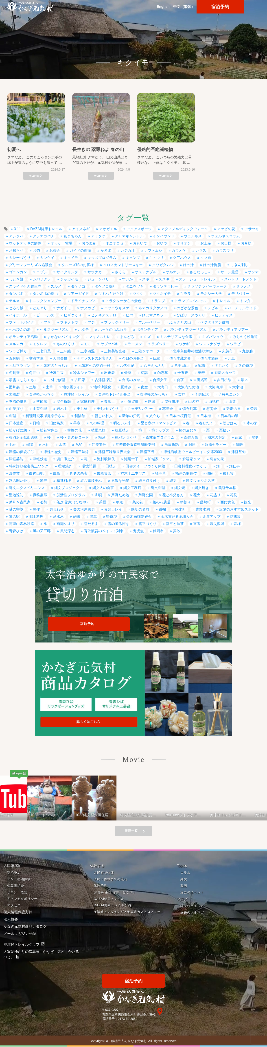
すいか (127, 279)
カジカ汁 (127, 250)
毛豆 (12, 445)
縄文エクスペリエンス (27, 488)
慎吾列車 (189, 409)
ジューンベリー (100, 279)
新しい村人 (104, 416)
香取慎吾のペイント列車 (103, 531)
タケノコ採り (105, 286)
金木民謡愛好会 (138, 516)
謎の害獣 (16, 509)
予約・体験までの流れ (110, 879)
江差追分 (99, 445)
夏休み (125, 387)
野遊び (111, 516)
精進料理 (64, 480)
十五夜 (182, 373)
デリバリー (240, 294)
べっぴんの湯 (20, 329)
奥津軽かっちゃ (41, 394)
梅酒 (101, 437)
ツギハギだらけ (110, 294)
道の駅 (14, 516)
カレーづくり (20, 258)
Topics (182, 866)
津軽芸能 (16, 459)
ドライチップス (83, 301)
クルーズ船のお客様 (77, 265)
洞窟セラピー (215, 445)
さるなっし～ (200, 272)
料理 (12, 416)
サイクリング (67, 272)
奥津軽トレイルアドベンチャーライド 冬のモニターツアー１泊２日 (237, 815)
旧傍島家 (56, 423)
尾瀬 (151, 401)
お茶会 (54, 250)
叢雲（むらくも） (23, 380)
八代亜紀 (127, 365)
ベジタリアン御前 (214, 322)
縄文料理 (158, 488)
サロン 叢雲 (17, 892)
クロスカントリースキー (123, 265)
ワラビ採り (18, 351)
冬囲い (34, 373)
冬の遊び (246, 365)
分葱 (127, 373)
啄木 (244, 380)
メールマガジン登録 (20, 934)
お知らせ (16, 250)
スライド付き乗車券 (25, 286)
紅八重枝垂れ (91, 480)
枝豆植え (122, 430)
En (163, 7)
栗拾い (224, 430)
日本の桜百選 (180, 416)
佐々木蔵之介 (180, 358)
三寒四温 (87, 351)
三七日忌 (43, 351)
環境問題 (89, 466)
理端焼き (65, 466)
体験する (97, 866)
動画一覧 (131, 831)
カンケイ (47, 258)
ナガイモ (64, 308)
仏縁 (156, 358)
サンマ (253, 272)
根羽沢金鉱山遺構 (23, 437)
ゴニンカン (18, 272)
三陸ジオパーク (147, 351)
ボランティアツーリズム (187, 329)
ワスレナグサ (210, 344)
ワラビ (235, 344)
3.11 (17, 229)
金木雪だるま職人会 (177, 516)
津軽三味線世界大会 (114, 452)
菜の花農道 (162, 502)
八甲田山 (181, 365)
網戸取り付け (149, 480)
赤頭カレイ (113, 509)
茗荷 (43, 502)
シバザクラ (42, 279)
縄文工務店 (132, 488)
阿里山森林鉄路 (21, 524)
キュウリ (156, 258)
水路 (62, 445)
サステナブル (145, 272)
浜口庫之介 (65, 459)
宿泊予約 (14, 873)
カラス (200, 250)
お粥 (36, 250)
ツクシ (138, 294)
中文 (184, 7)
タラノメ (243, 286)
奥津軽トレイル (76, 394)
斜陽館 (79, 416)
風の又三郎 (42, 531)
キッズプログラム (102, 258)
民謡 (29, 445)
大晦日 (162, 387)
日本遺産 (16, 423)
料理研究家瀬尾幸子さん (45, 416)
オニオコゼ (114, 243)
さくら (120, 272)
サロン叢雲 (230, 272)
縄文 (173, 480)
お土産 (205, 243)
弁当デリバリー (140, 409)
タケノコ (78, 286)
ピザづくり (73, 315)
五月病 (14, 358)
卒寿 (201, 373)
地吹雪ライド (73, 387)
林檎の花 (74, 430)
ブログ (182, 899)
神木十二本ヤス (133, 473)
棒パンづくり (125, 437)
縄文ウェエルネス (193, 906)
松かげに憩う (20, 430)
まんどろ (127, 337)
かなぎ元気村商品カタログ (25, 927)
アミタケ (98, 236)
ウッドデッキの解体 (25, 243)
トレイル (223, 301)
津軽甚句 (238, 452)
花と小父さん (173, 495)
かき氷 (106, 250)
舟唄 (98, 495)
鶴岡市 (158, 531)
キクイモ (71, 258)
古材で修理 (56, 380)
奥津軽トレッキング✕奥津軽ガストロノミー (127, 912)
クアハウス (182, 258)
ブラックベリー (116, 322)
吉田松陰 (224, 380)
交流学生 (36, 358)
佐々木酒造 (209, 358)
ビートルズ (45, 315)
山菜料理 (40, 409)
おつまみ (89, 243)
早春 (76, 423)
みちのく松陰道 (245, 337)
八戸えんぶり (154, 365)
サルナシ (173, 272)
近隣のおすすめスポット (239, 509)
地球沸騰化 (102, 387)
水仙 (45, 445)
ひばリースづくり (191, 315)
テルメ (14, 301)
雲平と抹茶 (175, 524)
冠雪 (201, 365)
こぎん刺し (239, 265)
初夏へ (14, 149)
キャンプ (133, 258)
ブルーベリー (149, 322)
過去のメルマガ (192, 913)
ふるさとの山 (180, 322)
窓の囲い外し (20, 480)
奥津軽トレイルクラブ (21, 945)
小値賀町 (131, 401)
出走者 (109, 373)
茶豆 (102, 502)
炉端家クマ (191, 459)
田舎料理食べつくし (190, 466)
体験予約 (100, 886)
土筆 (49, 387)
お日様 (226, 243)
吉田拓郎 (200, 380)
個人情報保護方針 (18, 912)
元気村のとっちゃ (54, 365)
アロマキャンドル (129, 236)
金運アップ (212, 516)
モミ (87, 344)
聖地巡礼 (16, 495)
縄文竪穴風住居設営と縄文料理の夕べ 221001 (147, 815)
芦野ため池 (120, 495)
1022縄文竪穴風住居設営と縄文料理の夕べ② (102, 815)
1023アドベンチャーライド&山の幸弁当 (57, 815)
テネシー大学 (211, 294)
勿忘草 (162, 373)
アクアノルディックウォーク (184, 229)
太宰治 (237, 387)
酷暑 (76, 516)
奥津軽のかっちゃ (154, 394)
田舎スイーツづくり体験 (145, 466)
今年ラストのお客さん (95, 358)
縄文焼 (179, 488)
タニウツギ (135, 286)
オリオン (184, 243)
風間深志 (67, 531)
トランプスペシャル (190, 301)
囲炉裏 (14, 387)
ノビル (213, 308)
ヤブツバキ (109, 344)
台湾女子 (160, 380)
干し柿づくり (107, 409)
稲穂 (209, 473)
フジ (91, 322)
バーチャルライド (242, 308)
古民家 (79, 380)
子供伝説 (202, 394)
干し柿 (82, 409)
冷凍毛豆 (56, 373)
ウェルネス (193, 236)
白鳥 (56, 473)
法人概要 (11, 920)
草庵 (119, 502)
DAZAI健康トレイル (46, 229)
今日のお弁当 (133, 358)
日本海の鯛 (230, 416)
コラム (185, 873)
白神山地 (36, 473)
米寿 (43, 480)
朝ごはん (230, 423)
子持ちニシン (229, 394)
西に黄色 (227, 502)
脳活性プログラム (71, 495)
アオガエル (108, 229)
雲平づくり (147, 524)
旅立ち (154, 416)
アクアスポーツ (139, 229)
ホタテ (83, 329)
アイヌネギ (81, 229)
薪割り (185, 502)
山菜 (232, 401)
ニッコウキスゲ (116, 308)
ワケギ (184, 344)
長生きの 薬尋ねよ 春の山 (98, 149)
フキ (47, 322)
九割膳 (247, 351)
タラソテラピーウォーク (207, 286)
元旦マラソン (20, 365)
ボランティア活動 (23, 337)
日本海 (205, 416)
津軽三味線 (80, 452)
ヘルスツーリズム (54, 329)
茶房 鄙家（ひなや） (73, 502)
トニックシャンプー (45, 301)
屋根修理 (171, 401)
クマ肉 (205, 258)
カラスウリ (225, 250)
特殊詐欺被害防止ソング (28, 466)
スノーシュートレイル (197, 279)
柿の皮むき (188, 430)
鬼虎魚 (138, 531)
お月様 (246, 243)
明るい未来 (122, 423)
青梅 (237, 524)
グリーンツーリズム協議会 (30, 265)
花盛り (215, 495)
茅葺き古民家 (20, 502)
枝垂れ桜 (98, 430)
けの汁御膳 (212, 265)
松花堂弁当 (49, 430)
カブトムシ (153, 250)
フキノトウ (69, 322)
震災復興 (217, 524)
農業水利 (202, 509)
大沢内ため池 (188, 387)
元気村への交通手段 (94, 365)
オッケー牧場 (61, 243)
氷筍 (79, 445)
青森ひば (16, 531)
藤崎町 (205, 502)
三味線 (65, 351)
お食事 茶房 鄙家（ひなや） (115, 892)
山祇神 (213, 401)
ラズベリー (160, 344)
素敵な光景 (120, 480)
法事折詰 (171, 445)
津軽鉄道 (40, 459)
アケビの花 (226, 229)
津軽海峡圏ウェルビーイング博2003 (193, 452)
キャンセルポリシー (22, 899)
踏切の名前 (140, 509)
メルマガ (16, 344)
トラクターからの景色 (123, 301)
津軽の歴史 (52, 452)
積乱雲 (228, 473)
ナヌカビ (87, 308)
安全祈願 (64, 401)
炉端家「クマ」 (160, 459)
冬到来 (14, 373)
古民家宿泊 (13, 866)
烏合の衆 (217, 459)
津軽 (239, 445)
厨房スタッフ (225, 373)
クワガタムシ (163, 265)
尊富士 (109, 401)
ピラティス (224, 315)
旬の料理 (97, 423)
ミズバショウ (212, 337)
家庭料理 (87, 401)
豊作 (36, 509)
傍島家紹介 (15, 886)
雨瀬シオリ (65, 524)
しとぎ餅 (16, 279)
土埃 (32, 387)
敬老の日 (233, 409)
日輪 (36, 423)
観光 (247, 502)
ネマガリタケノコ (152, 308)
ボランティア (147, 329)
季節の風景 (18, 401)
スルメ (56, 286)
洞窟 (191, 445)
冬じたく (222, 365)
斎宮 (253, 409)
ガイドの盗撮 (80, 250)
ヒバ (129, 315)
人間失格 (60, 358)
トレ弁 (245, 301)
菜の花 (137, 502)
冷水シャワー (84, 373)
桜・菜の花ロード (74, 437)
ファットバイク (21, 322)
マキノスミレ (99, 337)
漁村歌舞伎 (106, 459)
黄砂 (176, 531)
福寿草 (160, 473)
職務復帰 (40, 495)
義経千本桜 (227, 488)
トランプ (158, 301)
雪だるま (91, 524)
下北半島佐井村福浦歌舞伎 (190, 351)
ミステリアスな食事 (176, 337)
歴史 (255, 437)
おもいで (140, 243)
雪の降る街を (118, 524)
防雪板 (235, 516)
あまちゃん (73, 236)
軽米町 (180, 509)
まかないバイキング (63, 337)
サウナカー (96, 272)
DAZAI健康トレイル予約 (112, 905)
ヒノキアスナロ (103, 315)
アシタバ (16, 236)
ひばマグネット (154, 315)
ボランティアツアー (232, 329)
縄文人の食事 (103, 488)
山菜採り (16, 409)
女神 (181, 394)
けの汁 (188, 265)
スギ (145, 279)
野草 (93, 516)
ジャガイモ (69, 279)
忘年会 (167, 409)
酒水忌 (58, 516)
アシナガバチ (43, 236)
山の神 (193, 401)
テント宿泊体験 (19, 879)
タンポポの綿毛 (45, 294)
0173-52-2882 (127, 1019)
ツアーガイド (78, 294)
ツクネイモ (162, 294)
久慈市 (227, 351)
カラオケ (179, 250)
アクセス (14, 905)
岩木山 (62, 409)
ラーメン (135, 344)
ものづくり (65, 344)
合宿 (180, 380)
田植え (110, 466)
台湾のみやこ (133, 380)
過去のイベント (192, 892)
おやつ (161, 243)
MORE (34, 176)
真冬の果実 (79, 473)
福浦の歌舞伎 (186, 473)
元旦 (231, 358)
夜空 (144, 387)
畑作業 (14, 473)
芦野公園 (145, 495)
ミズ (147, 337)
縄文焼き (202, 488)
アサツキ (252, 229)
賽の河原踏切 (84, 509)
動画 (183, 886)
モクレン (40, 344)
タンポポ (16, 294)
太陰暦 (14, 394)
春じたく (206, 423)
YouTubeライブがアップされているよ (192, 815)
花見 (233, 495)
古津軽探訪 (104, 380)
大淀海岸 (215, 387)
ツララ (185, 294)
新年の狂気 (131, 416)
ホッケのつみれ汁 (112, 329)
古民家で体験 (104, 873)
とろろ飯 (16, 308)
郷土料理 (36, 516)
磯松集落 (104, 473)
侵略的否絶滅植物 (155, 149)
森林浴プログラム (160, 437)
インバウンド (163, 236)
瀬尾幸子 (131, 459)
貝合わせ (56, 509)
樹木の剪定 (216, 437)
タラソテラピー (165, 286)
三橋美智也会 (115, 351)
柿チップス (160, 430)
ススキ (164, 279)
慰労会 (211, 409)
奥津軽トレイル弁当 (114, 394)
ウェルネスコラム (225, 236)
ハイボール (18, 315)
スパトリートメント (240, 279)
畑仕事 (234, 466)
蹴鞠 (162, 509)
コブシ (41, 272)
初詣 (144, 373)
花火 (196, 495)
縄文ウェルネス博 (200, 480)
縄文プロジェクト (68, 488)
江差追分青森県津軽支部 (135, 445)
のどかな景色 (187, 308)
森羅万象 (191, 437)
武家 (238, 437)
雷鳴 (196, 524)
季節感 (41, 401)
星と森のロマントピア (159, 423)
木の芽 (252, 423)
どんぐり (40, 308)
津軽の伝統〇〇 (21, 452)
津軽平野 (147, 452)
